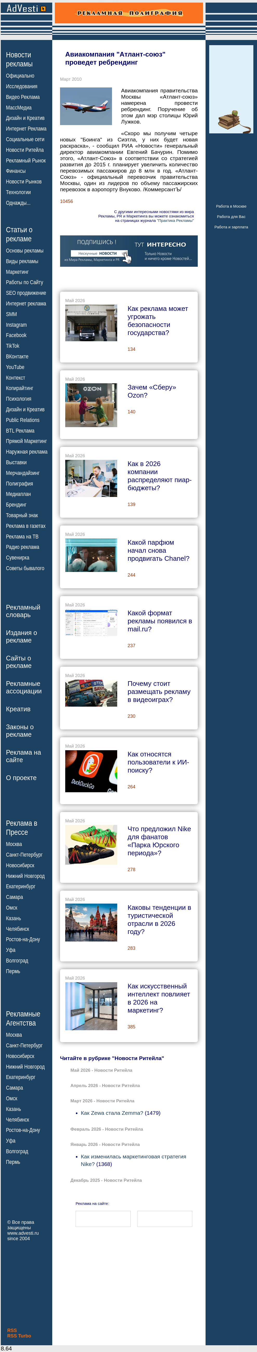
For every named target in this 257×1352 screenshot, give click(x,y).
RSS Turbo (19, 1336)
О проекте (21, 777)
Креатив (18, 709)
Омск (11, 908)
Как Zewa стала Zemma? (112, 1113)
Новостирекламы (19, 59)
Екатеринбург (20, 886)
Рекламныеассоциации (24, 687)
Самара (14, 897)
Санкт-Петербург (24, 855)
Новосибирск (20, 865)
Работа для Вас (231, 216)
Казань (13, 918)
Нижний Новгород (25, 876)
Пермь (13, 971)
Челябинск (17, 929)
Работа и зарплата (231, 227)
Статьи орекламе (19, 234)
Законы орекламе (20, 730)
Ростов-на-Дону (23, 939)
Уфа (10, 950)
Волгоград (17, 961)
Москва (14, 844)
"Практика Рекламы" (175, 220)
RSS (12, 1330)
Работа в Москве (231, 206)
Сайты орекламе (19, 661)
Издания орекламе (21, 636)
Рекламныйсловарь (23, 611)
